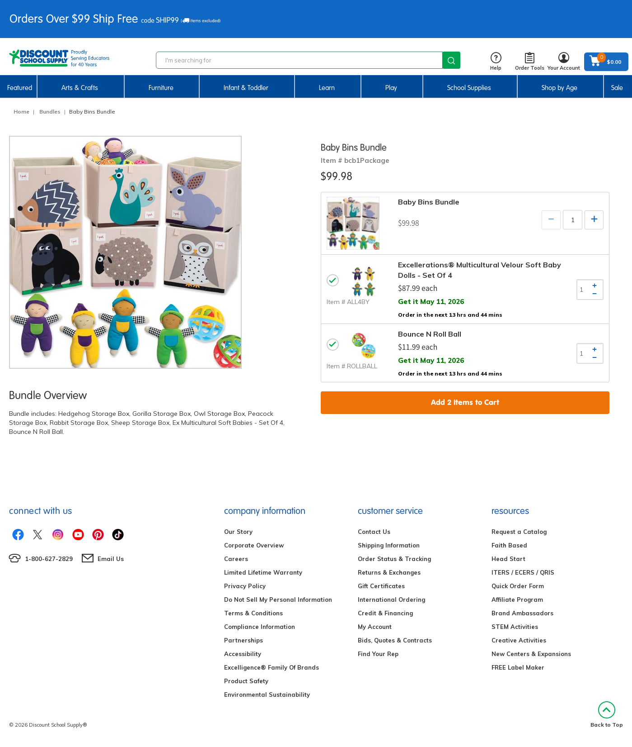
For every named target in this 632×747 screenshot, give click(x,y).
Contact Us (374, 531)
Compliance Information (259, 626)
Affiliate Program (517, 599)
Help (496, 61)
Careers (236, 558)
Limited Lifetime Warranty (263, 572)
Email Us (111, 558)
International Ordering (391, 599)
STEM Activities (515, 626)
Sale (617, 88)
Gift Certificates (381, 586)
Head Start (508, 558)
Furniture (161, 88)
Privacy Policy (245, 586)
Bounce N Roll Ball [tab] (429, 333)
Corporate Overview (254, 545)
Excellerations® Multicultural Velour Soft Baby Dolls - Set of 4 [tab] (479, 270)
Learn (327, 88)
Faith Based (509, 545)
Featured (19, 88)
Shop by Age (559, 88)
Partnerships (243, 640)
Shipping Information (389, 545)
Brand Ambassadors (522, 613)
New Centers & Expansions (531, 653)
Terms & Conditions (253, 613)
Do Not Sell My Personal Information (278, 599)
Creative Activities (519, 640)
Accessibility (242, 653)
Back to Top (606, 714)
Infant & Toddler (246, 88)
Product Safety (246, 681)
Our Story (238, 531)
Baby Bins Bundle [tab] (428, 201)
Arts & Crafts (79, 88)
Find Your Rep (378, 653)
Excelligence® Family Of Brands (271, 667)
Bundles (50, 111)
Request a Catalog (519, 531)
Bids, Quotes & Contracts (395, 640)
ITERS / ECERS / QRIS (523, 572)
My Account (375, 626)
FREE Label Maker (518, 667)
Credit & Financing (385, 613)
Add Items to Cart (465, 402)
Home (21, 111)
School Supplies (469, 88)
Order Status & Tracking (394, 558)
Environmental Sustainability (267, 694)
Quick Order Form (518, 586)
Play (391, 88)
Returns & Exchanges (389, 572)
